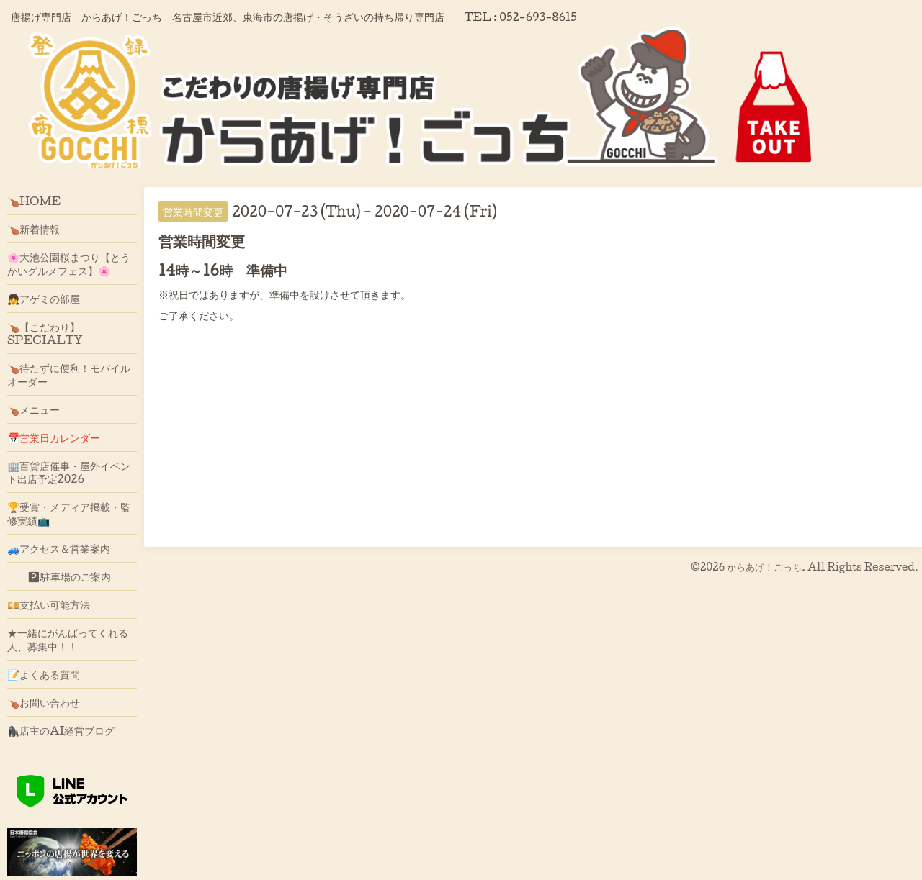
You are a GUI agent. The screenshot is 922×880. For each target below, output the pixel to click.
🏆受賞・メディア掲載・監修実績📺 (68, 513)
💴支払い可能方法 (48, 604)
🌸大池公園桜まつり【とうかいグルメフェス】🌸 (68, 263)
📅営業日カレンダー (53, 437)
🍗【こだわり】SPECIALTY (45, 333)
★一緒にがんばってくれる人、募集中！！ (67, 639)
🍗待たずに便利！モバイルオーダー (68, 374)
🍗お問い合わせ (43, 702)
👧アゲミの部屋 (43, 298)
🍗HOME (34, 200)
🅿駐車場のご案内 (59, 576)
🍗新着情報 (33, 228)
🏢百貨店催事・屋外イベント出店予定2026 (68, 472)
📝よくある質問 (43, 674)
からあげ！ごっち (764, 567)
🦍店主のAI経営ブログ (61, 730)
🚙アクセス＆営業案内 (58, 548)
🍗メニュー (33, 409)
